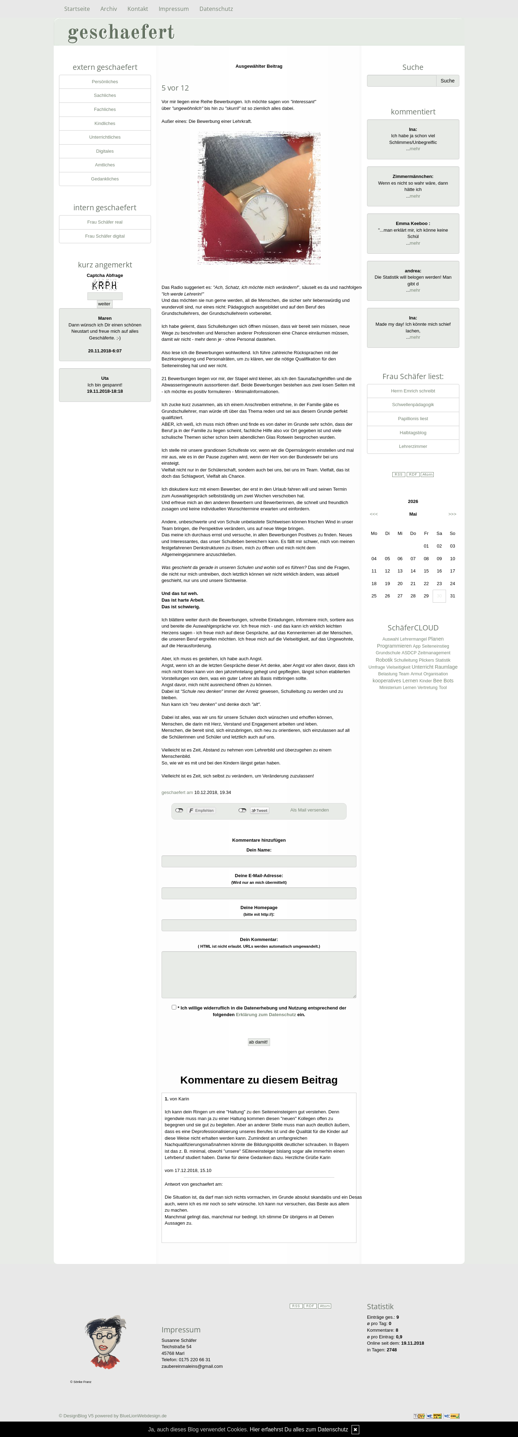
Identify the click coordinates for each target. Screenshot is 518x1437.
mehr (415, 148)
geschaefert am (177, 792)
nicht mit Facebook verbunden (179, 810)
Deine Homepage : (259, 911)
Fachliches (105, 109)
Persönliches (105, 81)
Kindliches (104, 123)
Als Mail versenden (309, 810)
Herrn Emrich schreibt (413, 390)
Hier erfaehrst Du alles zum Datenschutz (299, 1429)
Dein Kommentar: (259, 942)
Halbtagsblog (413, 432)
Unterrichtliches (105, 137)
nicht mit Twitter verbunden (242, 810)
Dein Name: (259, 850)
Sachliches (105, 95)
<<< (374, 514)
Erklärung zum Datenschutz (266, 1014)
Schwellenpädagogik (413, 404)
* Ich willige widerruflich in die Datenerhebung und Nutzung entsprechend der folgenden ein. (259, 1011)
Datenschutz (216, 9)
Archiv (108, 9)
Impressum (174, 9)
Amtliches (105, 164)
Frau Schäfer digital (105, 236)
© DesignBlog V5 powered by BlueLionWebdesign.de (113, 1415)
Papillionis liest (413, 418)
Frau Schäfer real (105, 222)
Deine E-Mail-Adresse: (259, 879)
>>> (452, 514)
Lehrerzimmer (413, 446)
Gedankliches (105, 178)
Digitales (105, 151)
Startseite (77, 9)
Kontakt (137, 9)
